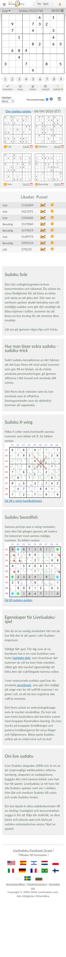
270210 (26, 249)
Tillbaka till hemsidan (32, 855)
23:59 (59, 184)
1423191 (27, 211)
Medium (40, 147)
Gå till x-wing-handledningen (23, 501)
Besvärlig (40, 184)
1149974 (27, 237)
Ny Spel (42, 3)
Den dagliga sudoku (18, 111)
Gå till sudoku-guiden (18, 600)
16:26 (59, 146)
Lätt (6, 147)
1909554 (27, 243)
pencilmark (24, 685)
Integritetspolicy (37, 884)
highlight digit (21, 658)
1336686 (27, 218)
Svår (5, 11)
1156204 (27, 205)
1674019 (27, 230)
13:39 (28, 146)
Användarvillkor (15, 884)
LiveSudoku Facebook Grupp (32, 850)
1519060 (27, 224)
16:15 (28, 184)
